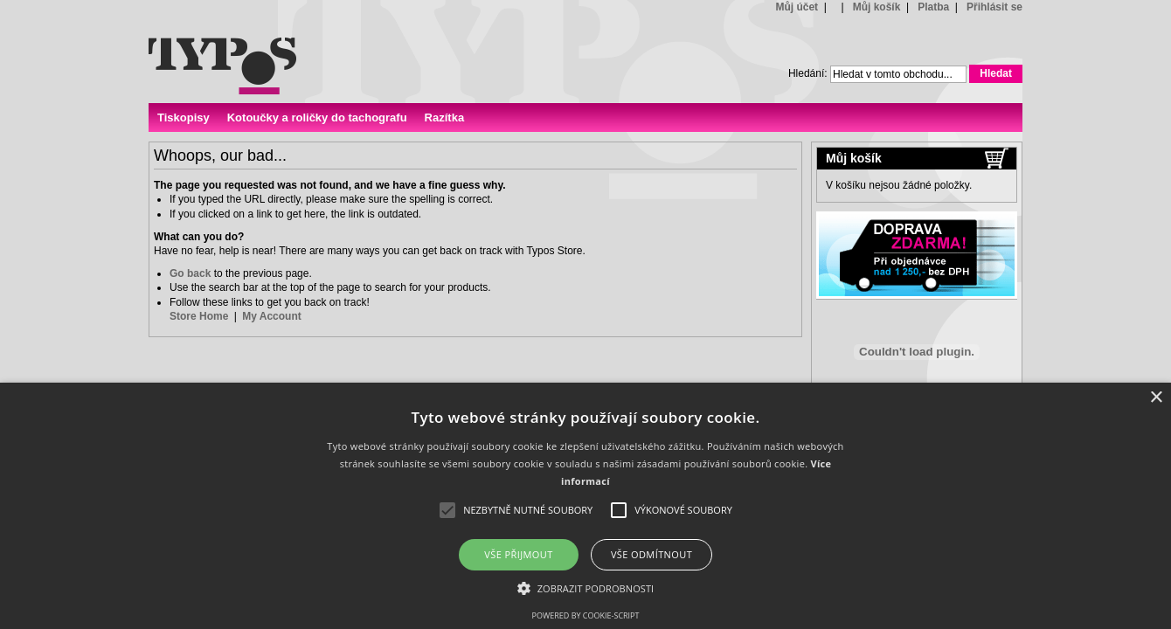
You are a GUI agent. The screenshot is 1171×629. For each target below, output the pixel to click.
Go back (190, 273)
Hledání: (808, 73)
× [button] (1155, 397)
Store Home (199, 316)
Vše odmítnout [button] (651, 554)
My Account (271, 316)
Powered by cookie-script (586, 615)
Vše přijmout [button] (518, 554)
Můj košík (877, 7)
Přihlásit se (994, 7)
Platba (933, 7)
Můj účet (796, 7)
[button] (586, 587)
